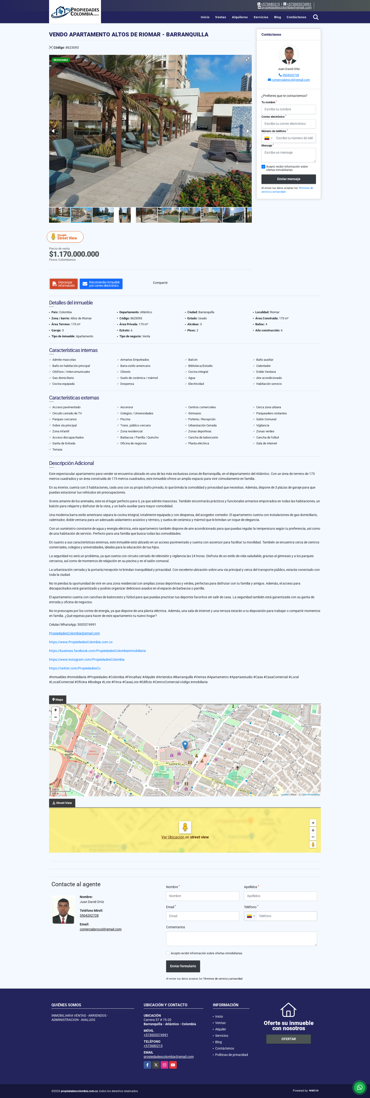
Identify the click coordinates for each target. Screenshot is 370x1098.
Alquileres (240, 17)
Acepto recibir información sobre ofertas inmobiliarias (206, 953)
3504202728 (290, 75)
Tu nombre (269, 102)
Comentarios (175, 927)
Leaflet (285, 794)
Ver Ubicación (173, 837)
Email (171, 907)
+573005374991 (299, 4)
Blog (277, 17)
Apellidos (251, 887)
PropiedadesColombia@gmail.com (74, 633)
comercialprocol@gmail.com (291, 80)
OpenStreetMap (310, 794)
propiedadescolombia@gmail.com (169, 1057)
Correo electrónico (273, 116)
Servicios (261, 17)
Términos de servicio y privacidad (222, 978)
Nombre (173, 887)
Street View (65, 236)
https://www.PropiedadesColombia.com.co (81, 642)
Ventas (220, 17)
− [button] (55, 717)
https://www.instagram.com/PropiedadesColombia (87, 659)
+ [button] (55, 710)
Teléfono (251, 907)
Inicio (205, 17)
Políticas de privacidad (231, 1055)
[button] (247, 59)
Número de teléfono (274, 131)
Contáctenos (297, 17)
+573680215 (270, 4)
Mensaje (267, 145)
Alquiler (220, 1029)
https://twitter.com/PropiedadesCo (75, 668)
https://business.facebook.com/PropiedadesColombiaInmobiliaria (97, 651)
